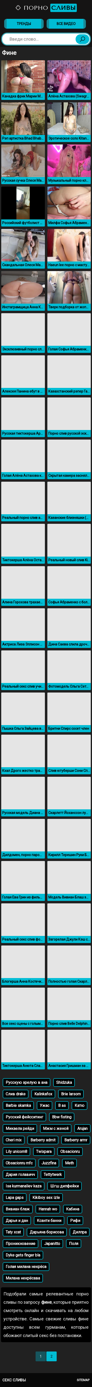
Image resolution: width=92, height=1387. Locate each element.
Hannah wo (48, 1209)
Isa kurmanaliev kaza (23, 1186)
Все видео (66, 24)
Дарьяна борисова (47, 1232)
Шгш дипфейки (64, 1186)
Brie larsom (71, 1094)
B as (62, 1105)
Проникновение (20, 1243)
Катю (79, 1105)
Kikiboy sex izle (46, 1197)
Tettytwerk (53, 1174)
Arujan (82, 1128)
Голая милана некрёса (26, 1266)
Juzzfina (48, 1163)
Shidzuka (64, 1082)
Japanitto (52, 1243)
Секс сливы (14, 1380)
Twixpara (44, 1151)
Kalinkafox (43, 1094)
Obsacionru (70, 1151)
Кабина (72, 1209)
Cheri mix (14, 1140)
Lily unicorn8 (16, 1151)
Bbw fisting (61, 1117)
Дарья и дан (17, 1220)
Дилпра (80, 1232)
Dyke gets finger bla (23, 1255)
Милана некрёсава (23, 1278)
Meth (69, 1163)
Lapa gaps (15, 1197)
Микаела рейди (20, 1128)
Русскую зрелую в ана (26, 1082)
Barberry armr (75, 1140)
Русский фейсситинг (24, 1117)
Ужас (44, 1105)
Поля (73, 1243)
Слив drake (16, 1094)
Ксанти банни (49, 1220)
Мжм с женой (55, 1128)
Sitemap (83, 1380)
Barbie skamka (18, 1105)
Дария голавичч (20, 1174)
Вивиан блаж (18, 1209)
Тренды (24, 24)
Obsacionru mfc (19, 1163)
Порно (46, 8)
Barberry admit (42, 1140)
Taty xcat (13, 1232)
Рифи (75, 1220)
